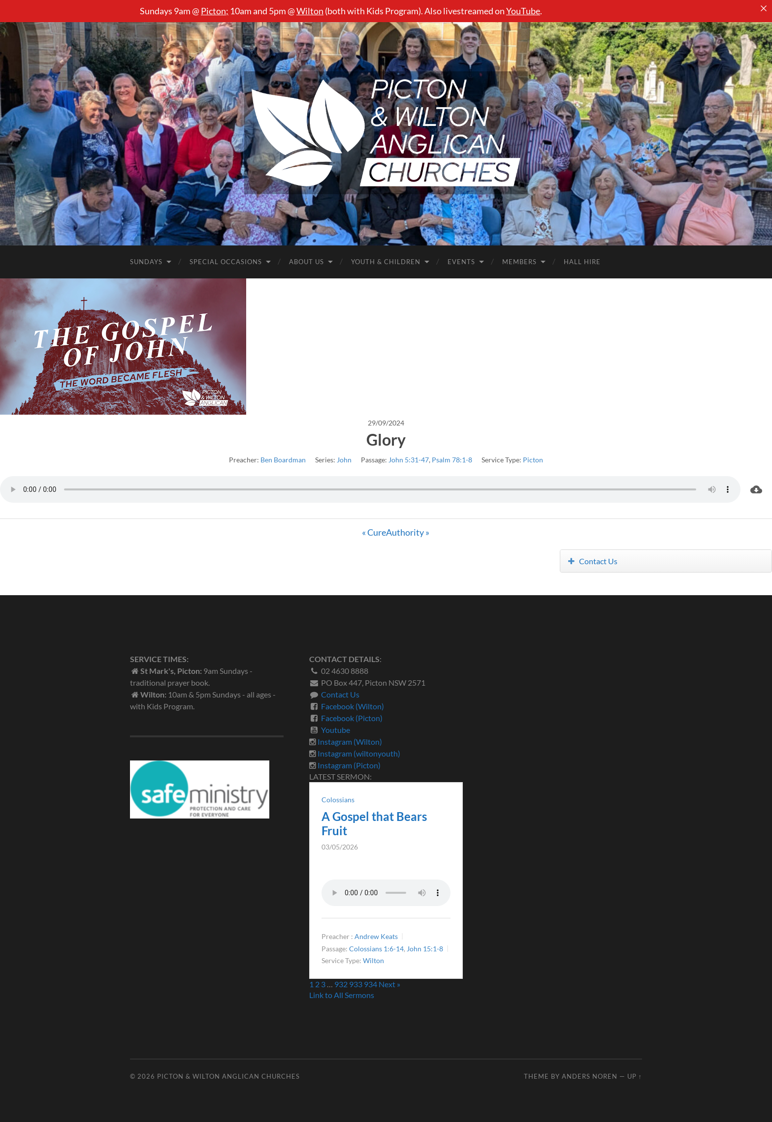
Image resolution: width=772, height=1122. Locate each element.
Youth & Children (385, 262)
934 (370, 984)
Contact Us (593, 561)
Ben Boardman (283, 459)
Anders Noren (589, 1076)
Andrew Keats (376, 936)
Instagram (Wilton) (350, 741)
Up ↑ (634, 1076)
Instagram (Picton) (349, 765)
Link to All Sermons (341, 995)
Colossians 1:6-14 (376, 948)
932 (341, 984)
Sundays (146, 262)
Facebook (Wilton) (352, 706)
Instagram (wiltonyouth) (359, 753)
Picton (213, 10)
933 (355, 984)
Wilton (309, 10)
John (344, 459)
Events (461, 262)
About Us (306, 262)
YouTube (523, 10)
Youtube (335, 729)
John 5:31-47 (408, 459)
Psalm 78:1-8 (452, 459)
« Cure (374, 532)
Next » (389, 984)
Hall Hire (582, 262)
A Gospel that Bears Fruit (374, 823)
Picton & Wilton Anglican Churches (228, 1076)
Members (519, 262)
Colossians (338, 799)
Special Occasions (226, 262)
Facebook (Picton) (352, 718)
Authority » (407, 532)
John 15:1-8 (425, 948)
